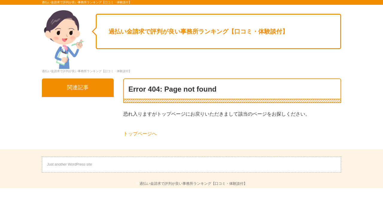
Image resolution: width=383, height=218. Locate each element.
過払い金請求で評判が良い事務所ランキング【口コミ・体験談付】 (198, 31)
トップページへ (140, 133)
